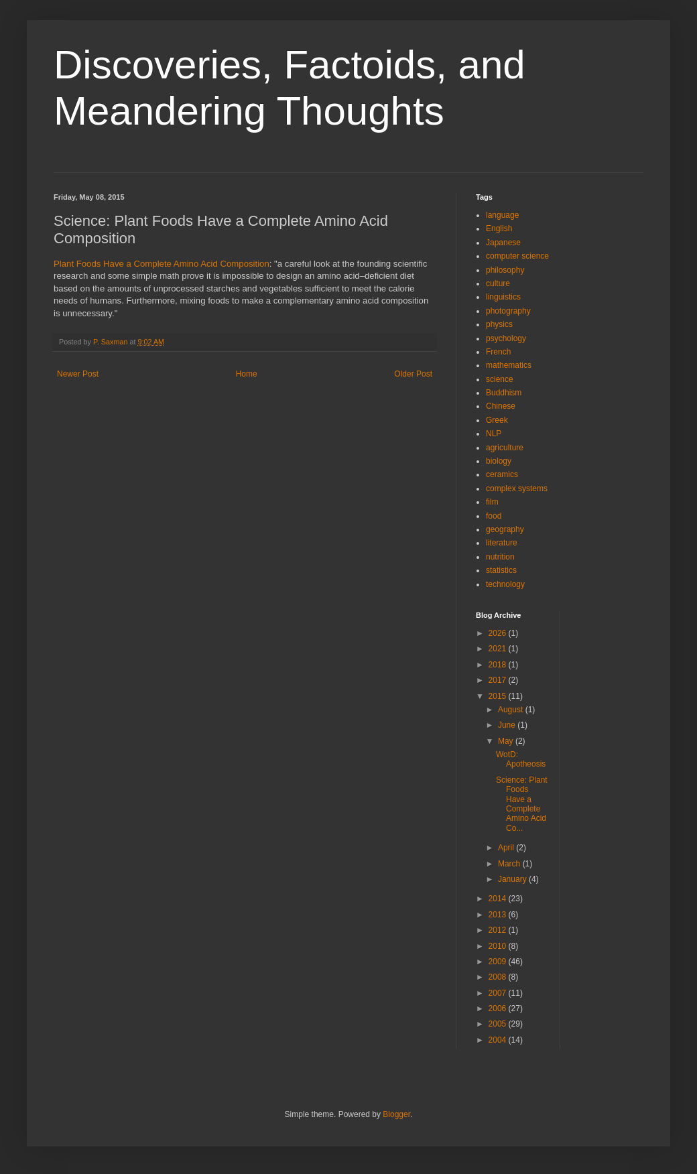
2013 (499, 914)
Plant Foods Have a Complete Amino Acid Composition (161, 264)
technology (505, 584)
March (510, 863)
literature (501, 542)
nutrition (500, 557)
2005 (499, 1024)
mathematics (508, 365)
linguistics (503, 297)
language (502, 215)
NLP (493, 433)
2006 (499, 1008)
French (498, 351)
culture (498, 283)
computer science (517, 256)
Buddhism (503, 392)
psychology (506, 338)
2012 (499, 930)
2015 (499, 696)
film (492, 502)
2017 (499, 680)
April (507, 847)
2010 (499, 946)
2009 (499, 961)
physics (499, 324)
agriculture (504, 447)
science (499, 379)
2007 (499, 993)
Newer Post (78, 374)
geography (505, 529)
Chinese (500, 406)
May (506, 741)
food (493, 516)
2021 (499, 648)
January (513, 879)
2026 (499, 633)
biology (498, 461)
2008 (499, 977)
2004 (499, 1040)
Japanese (503, 242)
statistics (501, 570)
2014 (499, 898)
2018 (499, 664)
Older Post (413, 374)
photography (508, 311)
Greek (497, 420)
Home (246, 374)
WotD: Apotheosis (521, 759)
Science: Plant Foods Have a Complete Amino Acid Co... (522, 804)
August (511, 709)
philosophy (505, 270)
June (507, 725)
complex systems (517, 488)
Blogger (396, 1114)
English (499, 228)
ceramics (502, 474)
